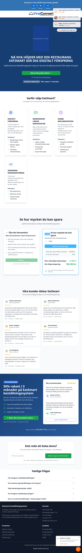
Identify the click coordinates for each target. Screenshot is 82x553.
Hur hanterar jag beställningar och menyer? (41, 483)
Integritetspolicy (47, 532)
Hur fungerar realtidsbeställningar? (41, 478)
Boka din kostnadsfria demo (21, 418)
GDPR (44, 537)
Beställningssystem (8, 532)
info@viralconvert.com (49, 521)
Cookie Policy (46, 535)
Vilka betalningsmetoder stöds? (41, 488)
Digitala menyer (7, 529)
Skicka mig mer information (58, 456)
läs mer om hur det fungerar (42, 77)
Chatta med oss (64, 544)
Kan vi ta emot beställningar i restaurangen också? (41, 499)
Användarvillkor (47, 529)
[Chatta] (78, 549)
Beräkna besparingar (60, 246)
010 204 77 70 (46, 518)
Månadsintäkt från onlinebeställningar (56, 238)
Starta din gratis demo (41, 73)
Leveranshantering (8, 535)
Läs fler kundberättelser (61, 420)
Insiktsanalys (6, 537)
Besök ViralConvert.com (41, 548)
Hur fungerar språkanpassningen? (41, 494)
